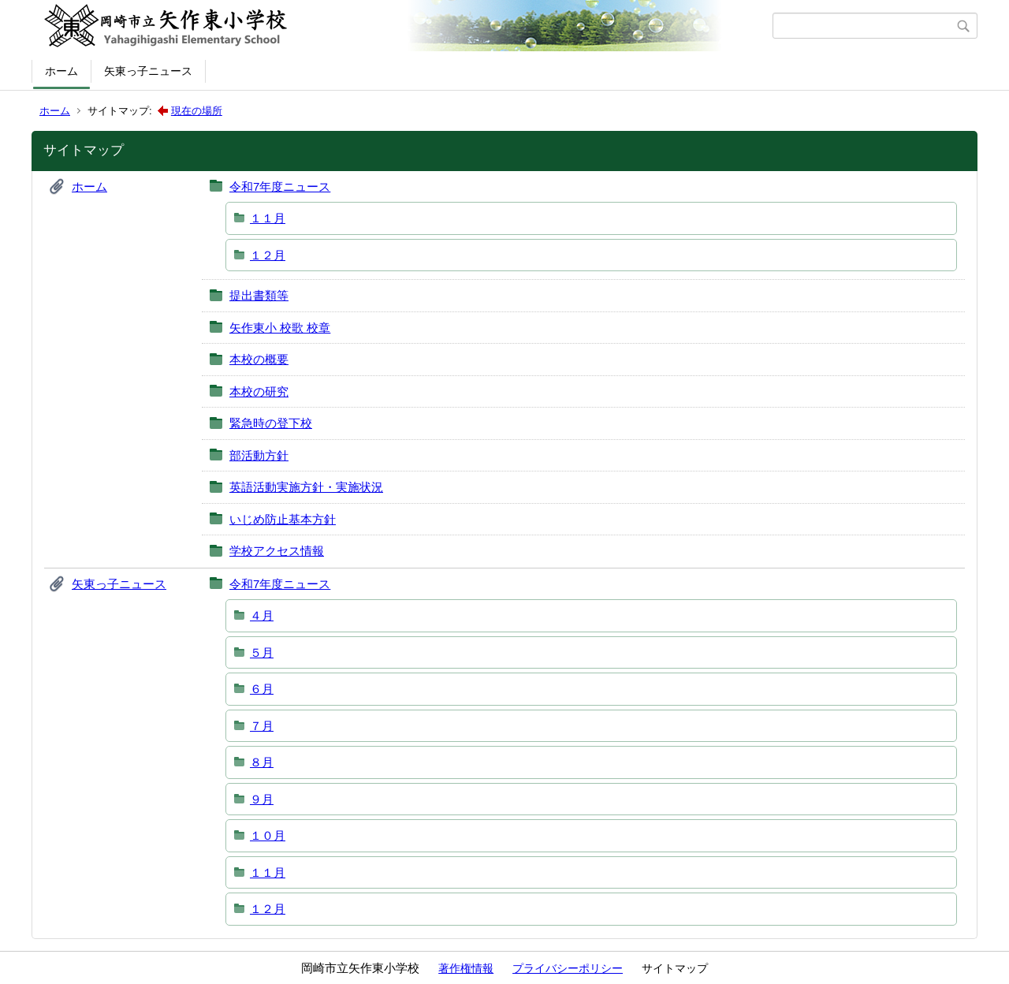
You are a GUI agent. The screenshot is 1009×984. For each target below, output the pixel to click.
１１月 (267, 218)
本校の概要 (259, 359)
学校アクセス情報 (276, 550)
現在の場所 (196, 111)
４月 (262, 615)
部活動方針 (259, 455)
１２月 (267, 255)
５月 (262, 652)
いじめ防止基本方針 (282, 519)
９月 (262, 799)
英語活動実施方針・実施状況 (306, 487)
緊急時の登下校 (270, 423)
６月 (262, 688)
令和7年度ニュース (279, 186)
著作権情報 (465, 968)
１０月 (267, 835)
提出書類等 (259, 295)
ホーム (61, 71)
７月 (262, 725)
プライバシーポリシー (567, 968)
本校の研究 (259, 391)
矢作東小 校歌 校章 (279, 327)
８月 (262, 762)
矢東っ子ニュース (148, 71)
